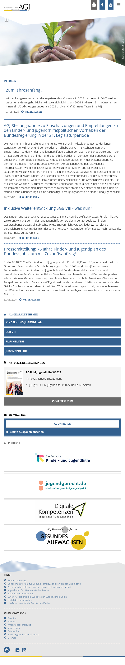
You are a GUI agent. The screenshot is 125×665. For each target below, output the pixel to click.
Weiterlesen (31, 111)
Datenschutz (14, 631)
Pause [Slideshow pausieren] (6, 20)
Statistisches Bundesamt (21, 593)
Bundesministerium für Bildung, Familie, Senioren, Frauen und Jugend (44, 583)
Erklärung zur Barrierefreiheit (23, 634)
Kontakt (12, 621)
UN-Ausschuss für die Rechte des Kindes (29, 603)
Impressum (14, 628)
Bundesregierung (17, 580)
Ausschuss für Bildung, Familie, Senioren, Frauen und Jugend (39, 587)
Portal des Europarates (20, 600)
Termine (12, 618)
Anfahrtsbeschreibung (19, 624)
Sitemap (12, 637)
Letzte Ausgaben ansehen (25, 432)
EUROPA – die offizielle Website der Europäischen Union (37, 596)
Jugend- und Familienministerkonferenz (28, 590)
